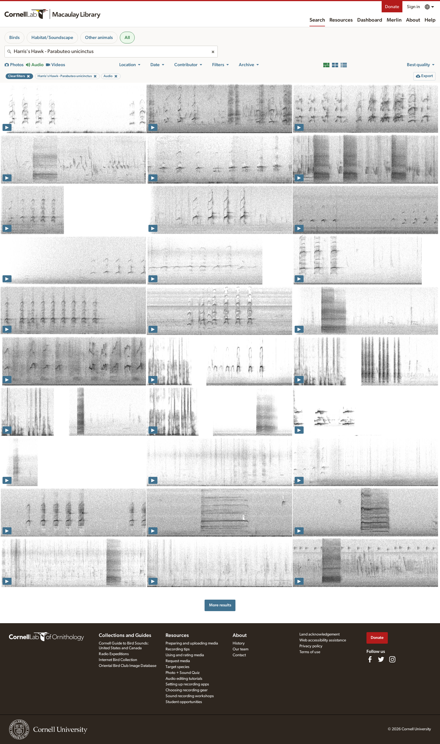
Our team (240, 649)
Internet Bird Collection (118, 660)
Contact (239, 655)
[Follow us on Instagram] (392, 659)
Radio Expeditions (114, 654)
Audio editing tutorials (184, 679)
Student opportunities (184, 702)
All (127, 37)
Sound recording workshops (190, 696)
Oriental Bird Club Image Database (127, 666)
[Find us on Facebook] (369, 659)
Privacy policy (310, 646)
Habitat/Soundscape (52, 37)
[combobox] (111, 51)
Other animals (99, 37)
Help (430, 20)
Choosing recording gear (187, 690)
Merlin (394, 20)
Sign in (413, 6)
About (413, 20)
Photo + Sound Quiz (183, 673)
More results (220, 605)
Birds (14, 37)
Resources (341, 20)
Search (317, 20)
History (239, 643)
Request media (178, 661)
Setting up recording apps (187, 684)
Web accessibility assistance (322, 640)
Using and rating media (185, 655)
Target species (177, 667)
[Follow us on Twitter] (381, 659)
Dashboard (369, 20)
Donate (392, 6)
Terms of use (309, 652)
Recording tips (178, 649)
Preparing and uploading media (192, 643)
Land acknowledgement (319, 634)
